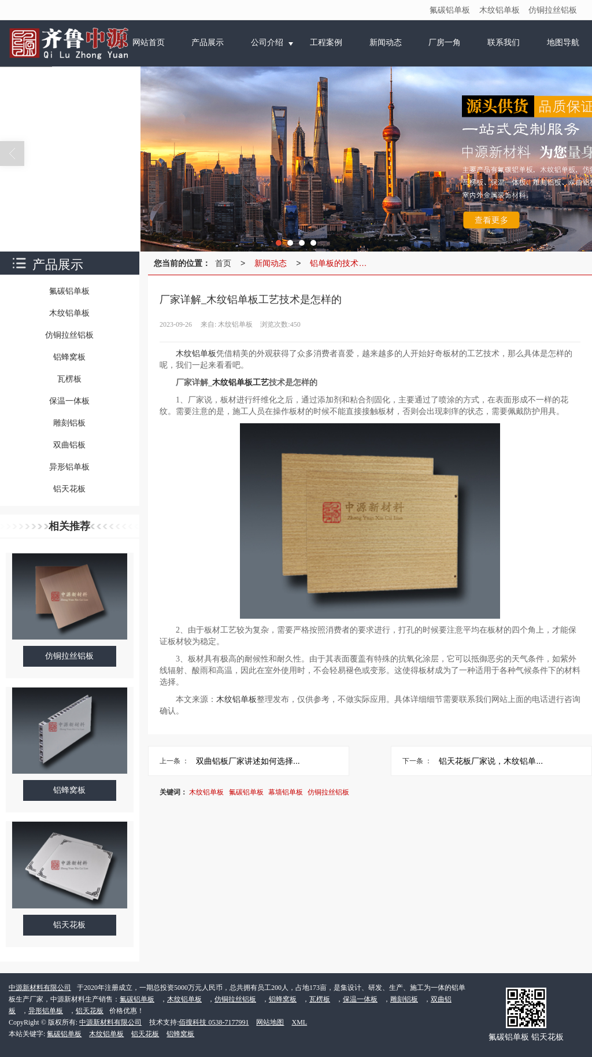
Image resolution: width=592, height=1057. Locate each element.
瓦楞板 (319, 999)
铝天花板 (89, 1011)
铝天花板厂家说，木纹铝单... (491, 761)
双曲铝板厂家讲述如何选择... (248, 761)
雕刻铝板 (404, 999)
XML (299, 1022)
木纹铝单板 (499, 9)
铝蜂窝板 (283, 999)
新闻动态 (270, 263)
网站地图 (270, 1022)
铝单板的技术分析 (341, 263)
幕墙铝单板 (285, 792)
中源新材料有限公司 (40, 988)
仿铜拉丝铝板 (552, 9)
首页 (223, 263)
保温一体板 (360, 999)
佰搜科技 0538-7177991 (214, 1022)
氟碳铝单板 (450, 9)
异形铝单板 (45, 1011)
